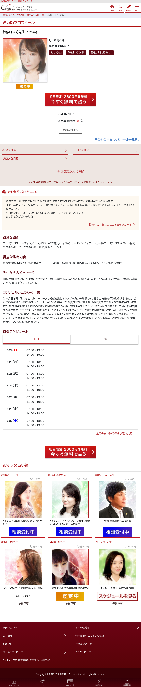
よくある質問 (82, 627)
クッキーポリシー (84, 652)
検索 (120, 7)
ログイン (129, 7)
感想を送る (9, 150)
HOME (112, 7)
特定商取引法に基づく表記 (89, 635)
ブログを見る (10, 158)
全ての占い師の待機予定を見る (114, 433)
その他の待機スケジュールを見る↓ (117, 139)
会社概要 (7, 635)
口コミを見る (81, 150)
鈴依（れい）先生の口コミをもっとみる (110, 224)
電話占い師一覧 (83, 644)
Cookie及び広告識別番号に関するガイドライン (27, 660)
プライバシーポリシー (14, 652)
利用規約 (7, 644)
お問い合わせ (10, 627)
